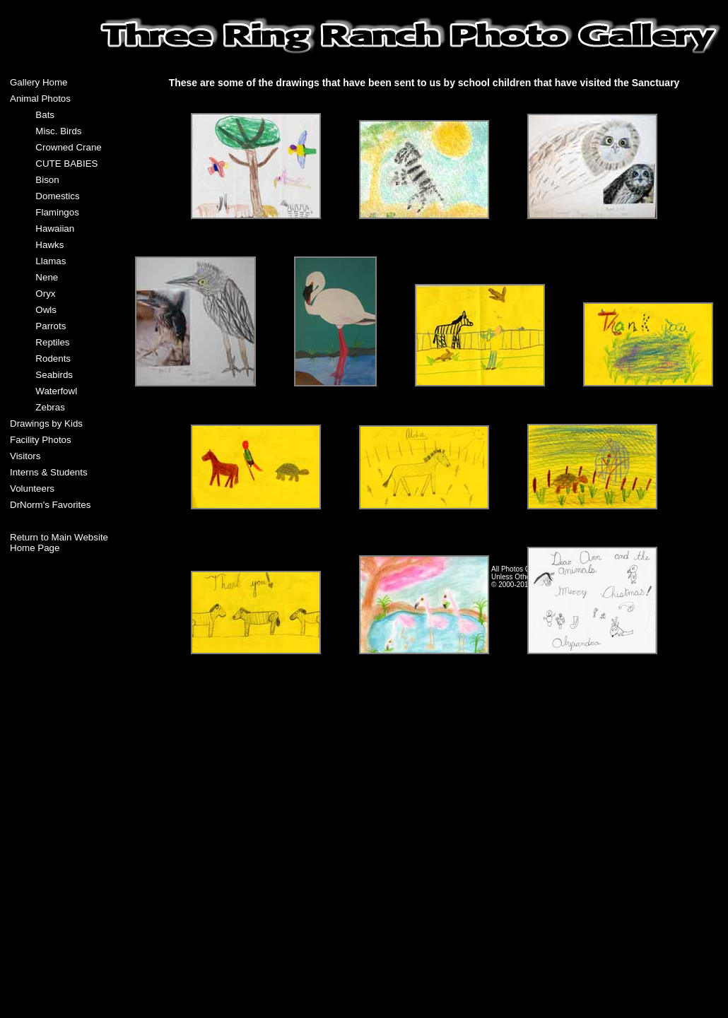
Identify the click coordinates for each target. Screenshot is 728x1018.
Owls (46, 309)
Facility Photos (40, 439)
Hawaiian (54, 228)
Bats (44, 115)
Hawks (49, 244)
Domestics (57, 196)
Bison (47, 179)
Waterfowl (56, 391)
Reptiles (52, 342)
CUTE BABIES (66, 163)
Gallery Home (38, 82)
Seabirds (54, 374)
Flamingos (56, 212)
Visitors (25, 456)
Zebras (49, 407)
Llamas (50, 261)
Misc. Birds (58, 131)
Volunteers (32, 488)
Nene (46, 277)
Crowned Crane (68, 147)
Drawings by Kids (46, 423)
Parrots (50, 326)
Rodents (53, 358)
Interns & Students (49, 472)
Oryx (45, 293)
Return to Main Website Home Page (59, 542)
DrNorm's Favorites (50, 504)
